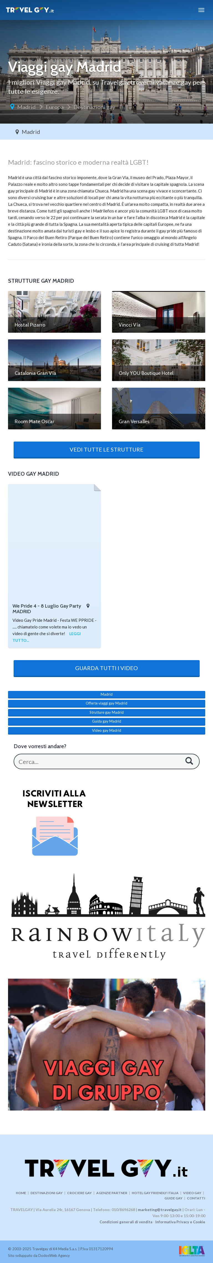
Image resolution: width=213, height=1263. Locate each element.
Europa (55, 107)
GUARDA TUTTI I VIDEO (106, 668)
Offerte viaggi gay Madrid (106, 703)
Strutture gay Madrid (107, 712)
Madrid (26, 107)
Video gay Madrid (106, 730)
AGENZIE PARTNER (111, 1193)
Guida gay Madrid (106, 721)
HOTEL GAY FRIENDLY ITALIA (155, 1193)
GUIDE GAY (173, 1198)
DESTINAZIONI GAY (47, 1193)
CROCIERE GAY (79, 1193)
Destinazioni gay (94, 107)
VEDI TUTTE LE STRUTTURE (106, 449)
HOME (21, 1193)
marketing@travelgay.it (160, 1209)
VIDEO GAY (192, 1193)
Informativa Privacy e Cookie (180, 1222)
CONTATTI (196, 1198)
